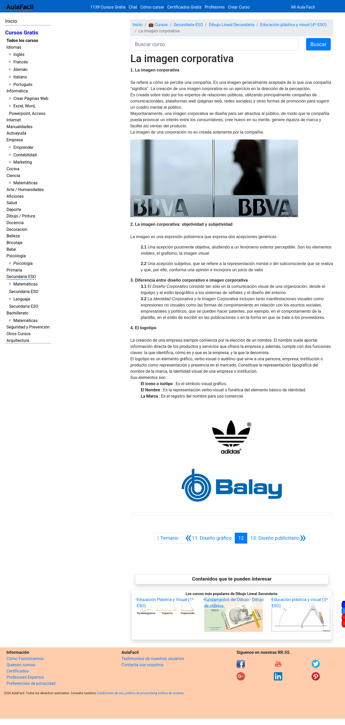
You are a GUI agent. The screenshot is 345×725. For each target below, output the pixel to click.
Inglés (18, 54)
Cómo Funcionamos (25, 658)
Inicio (11, 21)
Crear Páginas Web (30, 98)
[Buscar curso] (214, 44)
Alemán (20, 69)
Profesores (215, 7)
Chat (133, 7)
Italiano (20, 77)
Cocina (12, 168)
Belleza (13, 235)
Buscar (318, 44)
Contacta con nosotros (142, 664)
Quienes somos (20, 664)
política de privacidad (140, 693)
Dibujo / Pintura (20, 216)
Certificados (17, 671)
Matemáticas (25, 182)
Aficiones (15, 196)
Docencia (15, 222)
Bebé (11, 249)
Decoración (16, 229)
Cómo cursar (152, 7)
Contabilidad (25, 154)
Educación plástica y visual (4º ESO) (293, 24)
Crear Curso (239, 7)
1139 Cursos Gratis (108, 7)
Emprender (23, 147)
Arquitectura (17, 340)
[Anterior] (208, 538)
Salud (11, 202)
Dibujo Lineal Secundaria (231, 24)
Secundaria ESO (21, 276)
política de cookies (171, 693)
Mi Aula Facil (303, 7)
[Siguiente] (278, 538)
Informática (17, 91)
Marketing (22, 162)
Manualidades (19, 126)
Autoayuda (16, 133)
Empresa (14, 139)
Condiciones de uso (110, 693)
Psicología (16, 255)
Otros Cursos (18, 333)
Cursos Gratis (21, 33)
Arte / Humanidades (25, 189)
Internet (13, 120)
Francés (20, 62)
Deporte (13, 209)
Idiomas (13, 47)
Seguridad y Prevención (28, 327)
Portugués (22, 84)
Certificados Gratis (184, 7)
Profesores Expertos (25, 677)
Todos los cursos (22, 40)
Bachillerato (17, 313)
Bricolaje (14, 242)
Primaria (14, 270)
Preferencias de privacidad (31, 683)
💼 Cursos (158, 24)
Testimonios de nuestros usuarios (152, 658)
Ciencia (13, 175)
